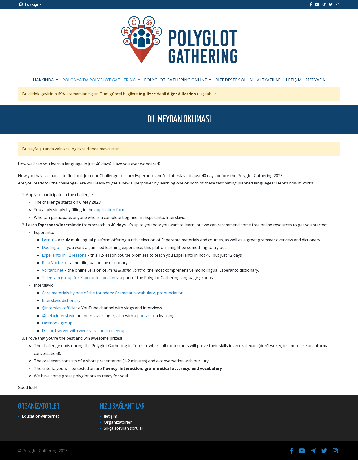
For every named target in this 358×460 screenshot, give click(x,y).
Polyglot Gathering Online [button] (176, 80)
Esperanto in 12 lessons (64, 255)
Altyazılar (269, 80)
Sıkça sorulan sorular (123, 428)
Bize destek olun (234, 80)
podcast (144, 315)
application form (109, 209)
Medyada (315, 80)
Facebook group (57, 323)
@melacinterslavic (58, 315)
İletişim (293, 80)
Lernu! (48, 240)
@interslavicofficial (59, 308)
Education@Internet (40, 416)
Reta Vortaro (54, 262)
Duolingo (50, 247)
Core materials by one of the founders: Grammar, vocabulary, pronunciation (112, 293)
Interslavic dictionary (61, 300)
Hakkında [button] (44, 80)
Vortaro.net (52, 270)
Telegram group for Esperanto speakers (80, 277)
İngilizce (147, 94)
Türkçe (28, 4)
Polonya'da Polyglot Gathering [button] (99, 80)
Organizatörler (118, 422)
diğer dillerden (181, 94)
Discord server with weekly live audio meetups (85, 330)
